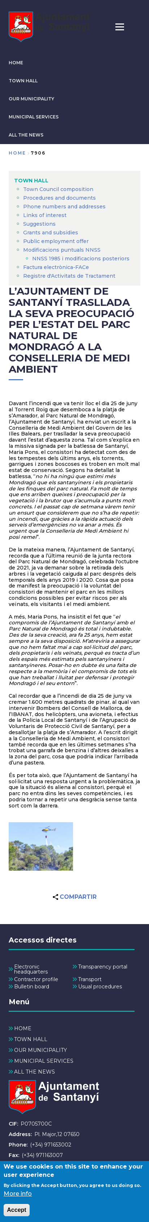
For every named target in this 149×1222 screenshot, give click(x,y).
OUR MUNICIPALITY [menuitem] (40, 1050)
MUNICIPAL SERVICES (34, 117)
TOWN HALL (23, 80)
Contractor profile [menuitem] (36, 979)
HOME (16, 62)
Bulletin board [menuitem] (31, 986)
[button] (41, 846)
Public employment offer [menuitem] (56, 241)
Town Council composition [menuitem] (58, 189)
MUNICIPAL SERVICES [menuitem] (43, 1060)
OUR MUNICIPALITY (31, 98)
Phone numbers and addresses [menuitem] (64, 206)
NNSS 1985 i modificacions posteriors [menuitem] (81, 258)
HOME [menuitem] (22, 1028)
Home (17, 153)
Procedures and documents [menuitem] (59, 198)
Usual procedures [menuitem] (100, 986)
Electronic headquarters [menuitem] (31, 969)
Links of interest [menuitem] (45, 215)
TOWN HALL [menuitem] (31, 180)
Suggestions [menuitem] (39, 224)
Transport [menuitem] (90, 979)
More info (18, 1196)
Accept (16, 1213)
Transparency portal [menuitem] (102, 966)
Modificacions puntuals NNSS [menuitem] (62, 250)
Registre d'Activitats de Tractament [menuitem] (69, 276)
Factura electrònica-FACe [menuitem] (56, 267)
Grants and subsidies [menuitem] (50, 232)
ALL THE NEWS (26, 135)
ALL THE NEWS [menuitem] (34, 1071)
